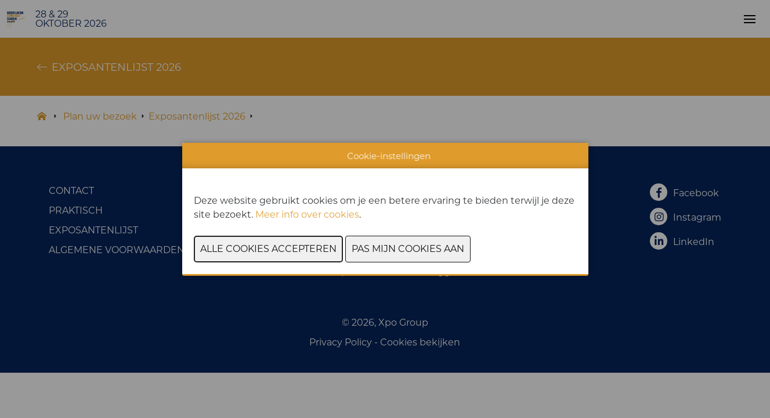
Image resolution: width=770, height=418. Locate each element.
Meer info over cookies (307, 214)
